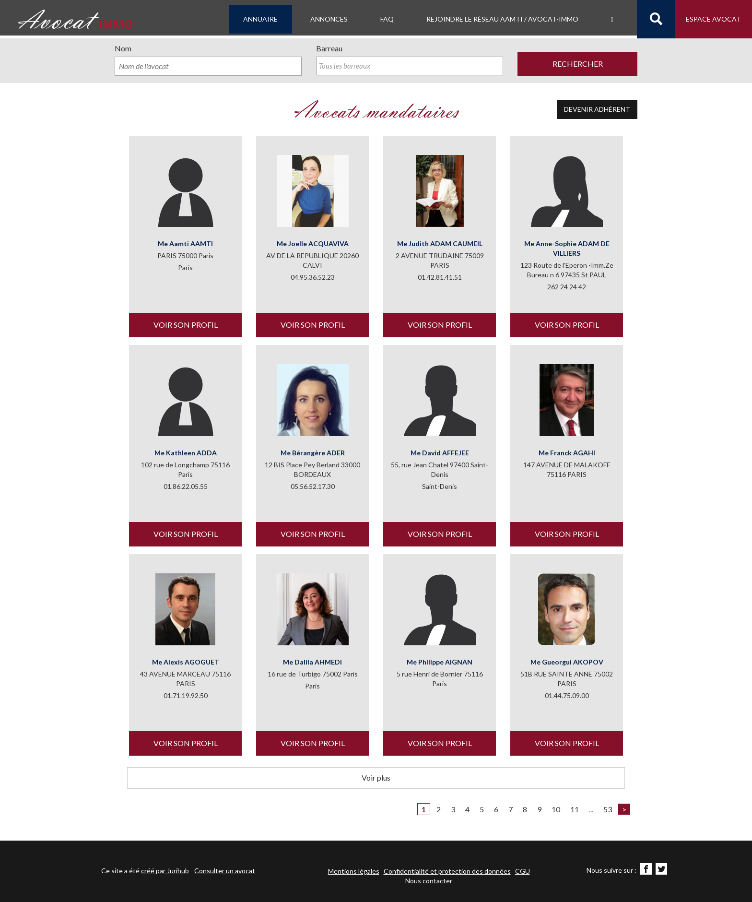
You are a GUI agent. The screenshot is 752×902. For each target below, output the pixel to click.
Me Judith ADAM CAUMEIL (439, 244)
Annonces (329, 19)
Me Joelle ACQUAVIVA (313, 244)
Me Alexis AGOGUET (185, 663)
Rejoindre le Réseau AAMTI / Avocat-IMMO (502, 19)
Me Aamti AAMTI (185, 244)
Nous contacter (428, 881)
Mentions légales (353, 871)
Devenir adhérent (597, 111)
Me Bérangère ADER (313, 454)
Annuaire (260, 19)
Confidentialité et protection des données (447, 871)
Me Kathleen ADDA (185, 454)
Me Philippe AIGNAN (439, 663)
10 (556, 810)
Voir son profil (185, 325)
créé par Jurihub (165, 870)
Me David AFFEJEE (440, 454)
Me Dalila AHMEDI (312, 663)
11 (574, 810)
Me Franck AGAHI (567, 454)
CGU (522, 871)
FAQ (387, 19)
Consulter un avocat (224, 870)
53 (607, 810)
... (591, 810)
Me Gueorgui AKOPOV (566, 663)
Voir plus (376, 778)
